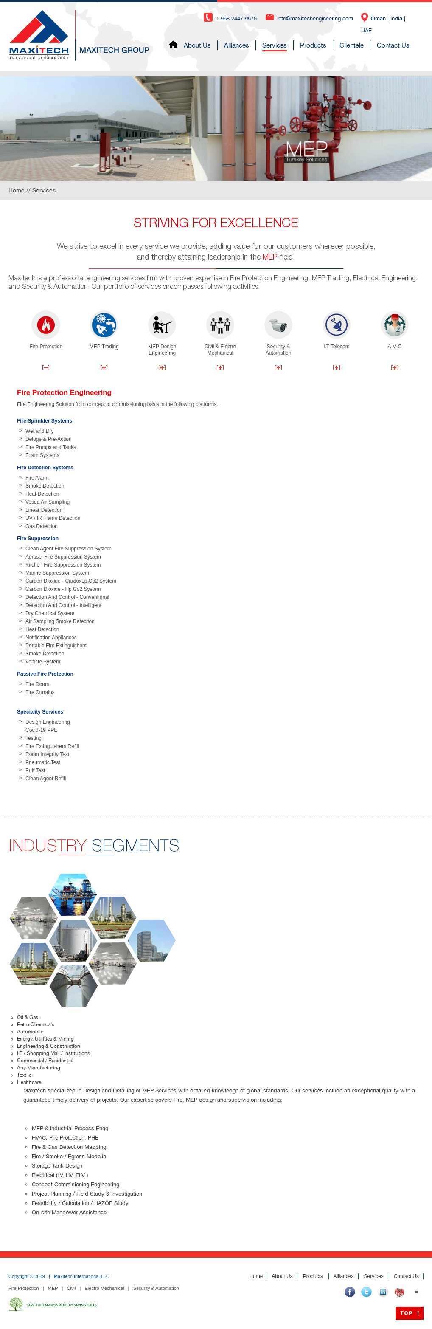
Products (321, 45)
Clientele (359, 45)
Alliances (244, 45)
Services (282, 45)
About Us (205, 45)
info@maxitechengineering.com (315, 18)
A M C (394, 330)
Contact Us (400, 45)
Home (256, 1276)
